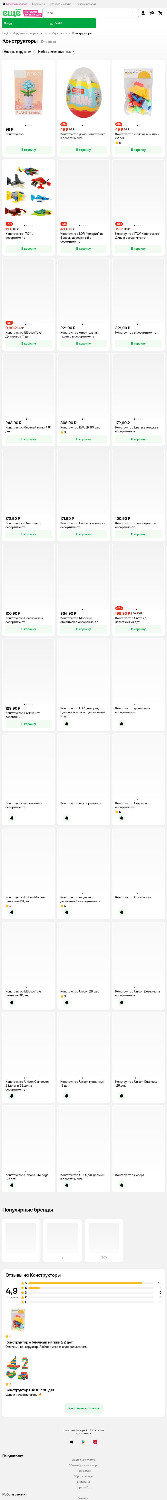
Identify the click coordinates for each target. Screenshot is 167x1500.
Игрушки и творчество (28, 33)
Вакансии (83, 1498)
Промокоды (83, 1470)
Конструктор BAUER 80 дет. (30, 1390)
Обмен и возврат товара (83, 1465)
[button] (55, 23)
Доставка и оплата (83, 1459)
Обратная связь (83, 1476)
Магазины (83, 1481)
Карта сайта (83, 1487)
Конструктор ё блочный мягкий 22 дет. (39, 1342)
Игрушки (58, 33)
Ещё (5, 33)
